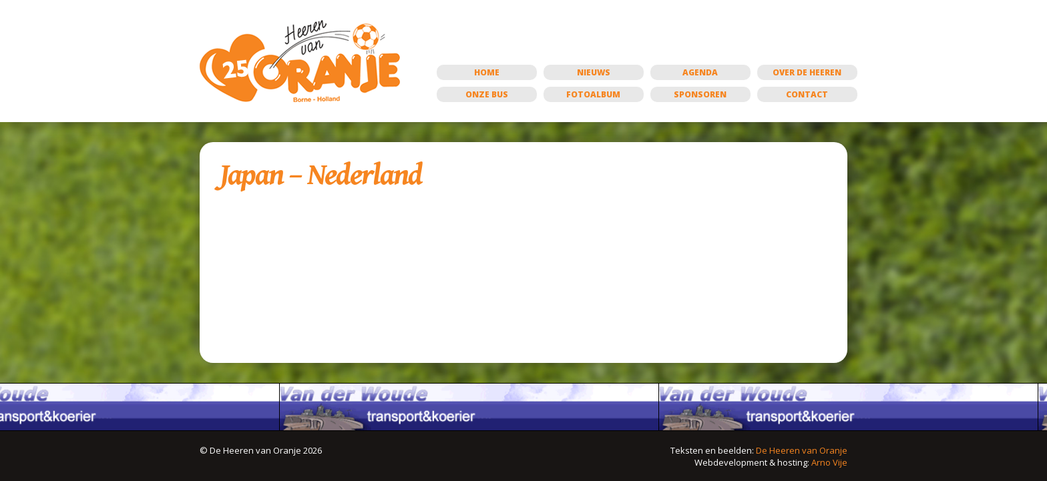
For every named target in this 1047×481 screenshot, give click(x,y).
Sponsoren (700, 94)
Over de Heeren (807, 72)
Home (486, 72)
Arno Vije (829, 462)
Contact (807, 94)
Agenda (700, 72)
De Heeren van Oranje (801, 450)
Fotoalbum (593, 94)
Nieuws (593, 72)
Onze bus (486, 94)
